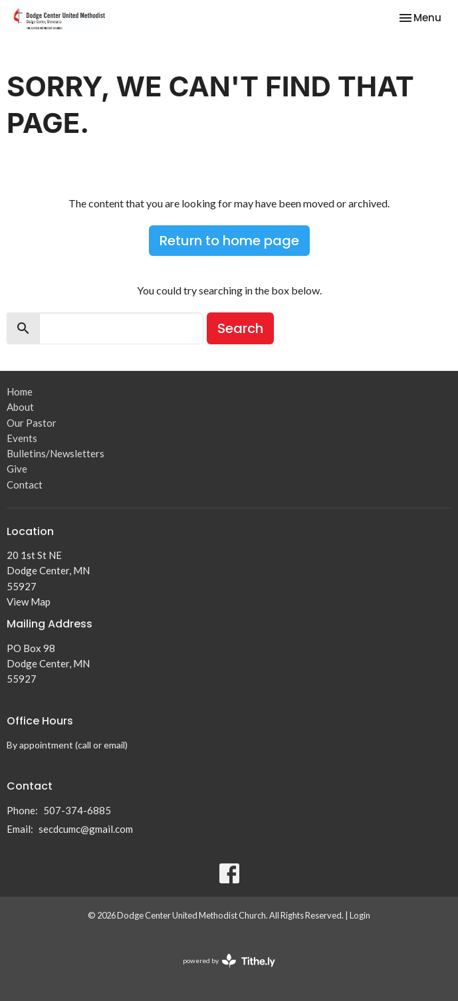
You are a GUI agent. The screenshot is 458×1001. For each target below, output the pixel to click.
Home (20, 391)
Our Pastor (32, 423)
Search (240, 328)
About (20, 407)
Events (22, 438)
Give (17, 469)
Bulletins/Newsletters (55, 453)
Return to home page (229, 240)
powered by (229, 961)
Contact (25, 485)
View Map (29, 602)
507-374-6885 (77, 810)
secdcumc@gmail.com (86, 829)
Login (360, 915)
